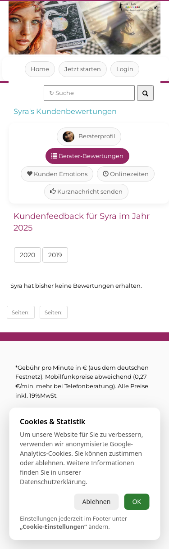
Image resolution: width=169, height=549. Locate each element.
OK (136, 501)
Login (125, 69)
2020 (27, 255)
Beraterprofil (88, 136)
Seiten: (21, 312)
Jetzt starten (82, 69)
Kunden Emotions (57, 173)
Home (40, 69)
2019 (56, 255)
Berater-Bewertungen (87, 155)
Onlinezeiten (125, 173)
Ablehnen (96, 501)
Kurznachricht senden (86, 191)
